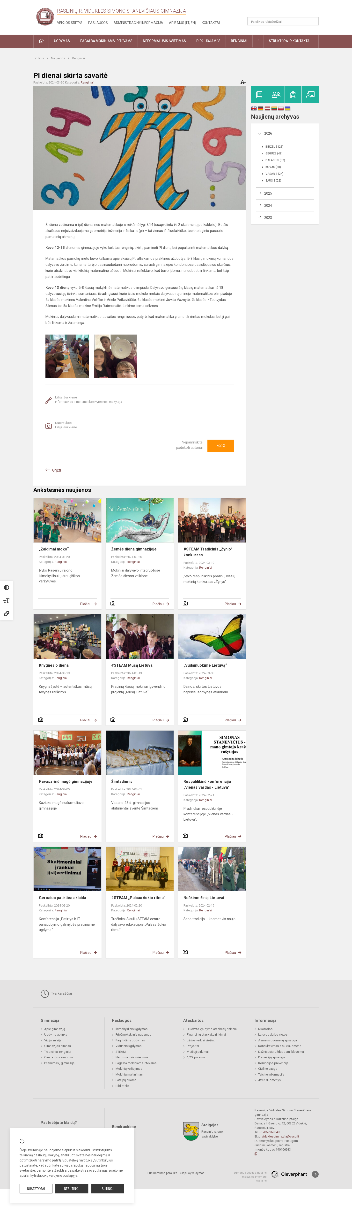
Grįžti (56, 470)
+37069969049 (269, 1132)
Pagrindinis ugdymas (130, 1040)
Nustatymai (36, 1189)
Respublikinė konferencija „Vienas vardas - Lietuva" (207, 784)
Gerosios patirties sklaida (62, 897)
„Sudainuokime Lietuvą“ (205, 665)
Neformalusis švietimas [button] (164, 41)
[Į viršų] (315, 1174)
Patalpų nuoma (126, 1080)
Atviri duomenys (269, 1080)
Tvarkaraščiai (56, 994)
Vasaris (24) (274, 174)
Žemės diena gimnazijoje (134, 549)
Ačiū (221, 445)
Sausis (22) (273, 180)
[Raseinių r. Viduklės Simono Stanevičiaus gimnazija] (45, 16)
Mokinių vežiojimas (129, 1068)
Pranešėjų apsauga (271, 1057)
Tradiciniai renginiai (57, 1052)
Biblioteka (123, 1086)
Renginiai (78, 58)
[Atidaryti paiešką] (313, 21)
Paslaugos (98, 23)
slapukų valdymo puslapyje (57, 1175)
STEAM (121, 1052)
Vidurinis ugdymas (128, 1046)
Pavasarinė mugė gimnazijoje (66, 781)
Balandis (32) (275, 160)
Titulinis (39, 58)
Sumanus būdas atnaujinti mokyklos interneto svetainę (250, 1176)
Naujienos (58, 58)
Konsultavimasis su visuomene (279, 1046)
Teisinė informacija (271, 1074)
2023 (268, 218)
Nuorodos (265, 1029)
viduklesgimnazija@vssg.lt (280, 1136)
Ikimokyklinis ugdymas (131, 1029)
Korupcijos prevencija (273, 1063)
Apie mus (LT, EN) (182, 23)
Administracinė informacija (138, 23)
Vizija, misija (52, 1040)
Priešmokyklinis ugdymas (133, 1034)
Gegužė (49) (273, 153)
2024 (268, 205)
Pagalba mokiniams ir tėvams (136, 1063)
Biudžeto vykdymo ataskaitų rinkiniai (212, 1029)
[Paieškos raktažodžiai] (283, 21)
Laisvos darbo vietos (272, 1034)
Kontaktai (211, 23)
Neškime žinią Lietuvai (203, 897)
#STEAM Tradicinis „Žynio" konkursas (207, 552)
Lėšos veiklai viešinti (201, 1040)
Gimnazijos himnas (57, 1046)
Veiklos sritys (69, 23)
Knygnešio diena (54, 665)
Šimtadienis (121, 781)
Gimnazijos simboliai (58, 1057)
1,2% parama (196, 1057)
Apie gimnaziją (54, 1029)
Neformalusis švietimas (132, 1057)
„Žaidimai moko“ (54, 549)
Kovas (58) (273, 167)
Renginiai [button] (239, 41)
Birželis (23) (274, 146)
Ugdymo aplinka (55, 1034)
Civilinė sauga (267, 1068)
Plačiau (85, 604)
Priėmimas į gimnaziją (59, 1063)
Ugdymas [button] (62, 41)
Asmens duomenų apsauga (277, 1040)
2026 (268, 133)
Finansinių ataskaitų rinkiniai (206, 1034)
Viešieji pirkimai (198, 1052)
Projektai (193, 1046)
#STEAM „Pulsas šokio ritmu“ (138, 897)
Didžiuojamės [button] (208, 41)
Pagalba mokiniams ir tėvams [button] (106, 41)
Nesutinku (72, 1189)
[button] (285, 10)
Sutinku (108, 1189)
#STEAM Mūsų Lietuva (132, 665)
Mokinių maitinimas (129, 1074)
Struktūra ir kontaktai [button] (289, 41)
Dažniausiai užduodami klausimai (281, 1052)
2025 (268, 193)
